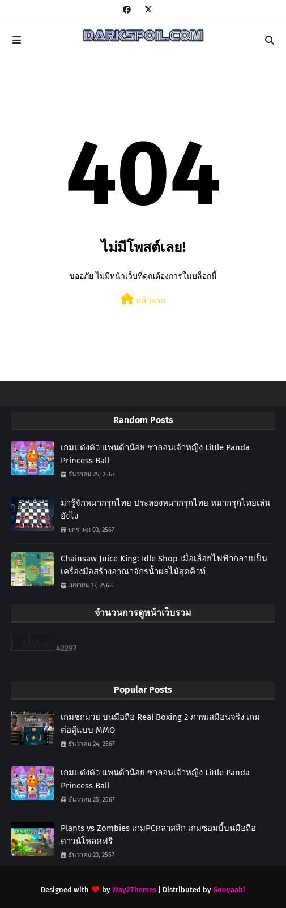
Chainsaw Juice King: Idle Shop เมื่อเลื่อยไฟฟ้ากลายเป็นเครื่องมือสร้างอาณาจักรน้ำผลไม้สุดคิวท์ (164, 565)
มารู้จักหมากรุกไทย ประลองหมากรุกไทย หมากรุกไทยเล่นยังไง (165, 509)
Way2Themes (134, 889)
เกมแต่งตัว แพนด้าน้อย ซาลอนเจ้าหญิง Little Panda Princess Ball (155, 454)
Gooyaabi (229, 889)
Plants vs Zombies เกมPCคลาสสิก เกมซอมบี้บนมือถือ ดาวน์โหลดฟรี (158, 834)
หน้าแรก (143, 299)
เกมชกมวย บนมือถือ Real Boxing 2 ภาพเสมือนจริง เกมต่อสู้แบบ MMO (160, 723)
